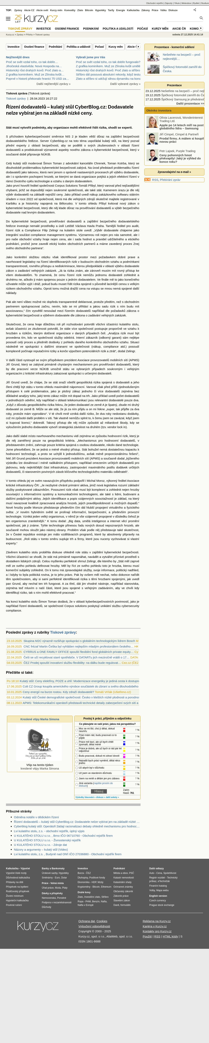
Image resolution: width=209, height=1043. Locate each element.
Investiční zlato (92, 897)
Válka (163, 10)
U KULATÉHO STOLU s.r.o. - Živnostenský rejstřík (47, 840)
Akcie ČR (133, 46)
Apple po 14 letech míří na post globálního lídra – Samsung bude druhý (175, 128)
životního (20, 181)
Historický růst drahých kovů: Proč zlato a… (35, 70)
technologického (89, 471)
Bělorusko (66, 203)
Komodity (69, 10)
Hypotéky (100, 10)
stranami (61, 346)
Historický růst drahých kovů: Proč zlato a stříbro (108, 70)
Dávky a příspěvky (52, 893)
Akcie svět (42, 10)
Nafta (104, 901)
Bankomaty (58, 868)
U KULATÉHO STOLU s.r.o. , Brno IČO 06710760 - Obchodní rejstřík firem (63, 835)
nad (23, 212)
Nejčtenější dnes (17, 57)
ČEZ (88, 873)
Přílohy (29, 34)
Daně (116, 905)
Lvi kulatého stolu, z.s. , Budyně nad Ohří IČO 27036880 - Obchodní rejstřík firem (67, 854)
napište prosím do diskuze (96, 784)
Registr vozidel (157, 877)
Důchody (46, 907)
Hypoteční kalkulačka (17, 900)
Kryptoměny (84, 886)
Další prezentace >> (190, 103)
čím (28, 310)
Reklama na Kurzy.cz (157, 921)
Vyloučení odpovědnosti (94, 926)
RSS (155, 179)
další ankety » (112, 797)
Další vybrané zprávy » (125, 83)
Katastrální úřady (122, 882)
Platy (64, 887)
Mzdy (101, 882)
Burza (81, 873)
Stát (9, 127)
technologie (42, 181)
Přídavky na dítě (14, 882)
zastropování (78, 467)
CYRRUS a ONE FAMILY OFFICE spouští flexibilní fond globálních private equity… (78, 651)
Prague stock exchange (161, 905)
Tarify (111, 10)
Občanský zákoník (123, 891)
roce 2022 (26, 199)
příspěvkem (55, 360)
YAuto (177, 3)
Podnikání (55, 46)
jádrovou (12, 467)
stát (99, 190)
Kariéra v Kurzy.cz (155, 926)
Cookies (102, 921)
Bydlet (196, 3)
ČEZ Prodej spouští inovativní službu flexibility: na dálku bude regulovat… (72, 662)
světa (9, 512)
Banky (45, 868)
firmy (80, 539)
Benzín (96, 901)
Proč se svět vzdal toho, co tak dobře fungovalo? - (109, 62)
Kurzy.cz (10, 34)
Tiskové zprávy (16, 98)
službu (116, 606)
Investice (14, 46)
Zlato (80, 10)
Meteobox (186, 3)
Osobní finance (34, 46)
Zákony (145, 10)
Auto (151, 873)
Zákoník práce (121, 896)
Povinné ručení (14, 905)
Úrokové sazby (49, 873)
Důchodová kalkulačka (18, 877)
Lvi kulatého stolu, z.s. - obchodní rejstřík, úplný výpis (49, 831)
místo (32, 436)
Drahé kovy (84, 892)
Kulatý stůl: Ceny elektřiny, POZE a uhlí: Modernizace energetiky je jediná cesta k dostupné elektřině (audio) (91, 681)
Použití (147, 936)
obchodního (22, 248)
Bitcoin (89, 10)
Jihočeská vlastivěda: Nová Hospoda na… (34, 66)
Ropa (80, 901)
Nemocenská (49, 898)
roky (8, 413)
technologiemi (88, 494)
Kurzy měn (115, 46)
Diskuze (173, 10)
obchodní (25, 239)
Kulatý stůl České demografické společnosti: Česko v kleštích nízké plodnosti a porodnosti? (83, 697)
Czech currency (157, 900)
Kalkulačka (133, 10)
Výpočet (25, 868)
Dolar (64, 877)
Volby (152, 890)
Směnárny (47, 877)
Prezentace (174, 85)
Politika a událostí (78, 46)
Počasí (99, 46)
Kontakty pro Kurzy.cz (157, 931)
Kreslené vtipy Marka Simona (40, 719)
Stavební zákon (121, 900)
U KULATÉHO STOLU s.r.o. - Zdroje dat (40, 844)
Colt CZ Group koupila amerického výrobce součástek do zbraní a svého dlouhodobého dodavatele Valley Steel (96, 686)
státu (66, 369)
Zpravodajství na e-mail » (174, 172)
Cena (159, 873)
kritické (30, 373)
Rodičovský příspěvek (17, 891)
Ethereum (106, 886)
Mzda (58, 887)
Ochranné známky (123, 886)
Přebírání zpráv (170, 179)
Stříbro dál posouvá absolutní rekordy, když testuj (108, 74)
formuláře (125, 905)
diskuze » (100, 797)
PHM (88, 901)
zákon (132, 203)
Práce (155, 10)
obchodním (102, 261)
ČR (36, 485)
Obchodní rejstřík (154, 3)
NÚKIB (45, 154)
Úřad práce (48, 887)
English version (158, 896)
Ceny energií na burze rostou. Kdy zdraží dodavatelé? (58, 692)
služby (58, 337)
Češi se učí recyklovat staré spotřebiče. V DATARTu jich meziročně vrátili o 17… (76, 657)
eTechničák (164, 881)
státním (134, 194)
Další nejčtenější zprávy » (54, 83)
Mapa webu (162, 890)
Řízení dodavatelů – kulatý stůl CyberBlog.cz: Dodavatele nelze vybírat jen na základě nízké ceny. (77, 821)
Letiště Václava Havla (80, 226)
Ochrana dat (86, 921)
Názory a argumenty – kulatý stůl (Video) (41, 849)
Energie (120, 10)
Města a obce (120, 873)
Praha (100, 226)
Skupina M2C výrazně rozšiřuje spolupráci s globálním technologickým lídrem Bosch (79, 641)
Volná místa (56, 883)
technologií (28, 454)
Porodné (61, 898)
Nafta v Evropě (85, 905)
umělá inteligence (94, 521)
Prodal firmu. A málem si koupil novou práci (181, 140)
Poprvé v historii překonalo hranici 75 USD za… (37, 78)
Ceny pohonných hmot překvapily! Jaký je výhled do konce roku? (180, 158)
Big (71, 521)
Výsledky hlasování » (85, 797)
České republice (24, 534)
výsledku (12, 462)
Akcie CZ (29, 10)
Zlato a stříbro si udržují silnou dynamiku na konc (108, 78)
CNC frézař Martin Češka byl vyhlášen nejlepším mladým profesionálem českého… (78, 646)
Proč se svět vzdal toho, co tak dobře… (32, 62)
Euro (57, 877)
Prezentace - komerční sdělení (174, 47)
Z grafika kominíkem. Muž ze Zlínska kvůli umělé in (110, 66)
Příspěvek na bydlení (17, 886)
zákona (85, 149)
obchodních (75, 243)
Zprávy (18, 10)
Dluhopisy (83, 877)
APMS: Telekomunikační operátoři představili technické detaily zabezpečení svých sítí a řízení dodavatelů (92, 703)
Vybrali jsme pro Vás (90, 57)
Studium (205, 3)
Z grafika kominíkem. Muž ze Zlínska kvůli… (35, 74)
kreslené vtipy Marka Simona (39, 765)
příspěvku (66, 480)
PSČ (131, 873)
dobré (121, 257)
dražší (74, 288)
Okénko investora (158, 110)
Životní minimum (14, 896)
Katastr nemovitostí (123, 877)
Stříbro (104, 897)
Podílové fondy (97, 877)
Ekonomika (83, 882)
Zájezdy (168, 3)
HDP (94, 882)
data (77, 521)
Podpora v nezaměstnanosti (56, 902)
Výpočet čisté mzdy (16, 873)
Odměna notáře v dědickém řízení (36, 817)
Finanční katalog (158, 885)
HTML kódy (170, 936)
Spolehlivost (169, 873)
